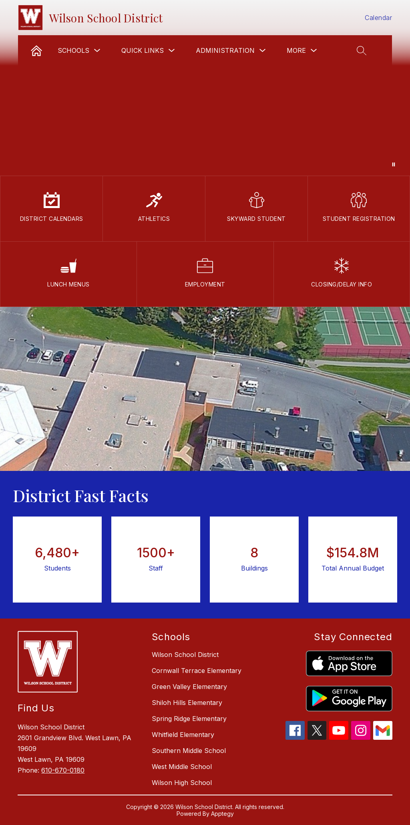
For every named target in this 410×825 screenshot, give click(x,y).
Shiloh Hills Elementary (187, 703)
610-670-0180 (62, 770)
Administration (225, 50)
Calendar (378, 18)
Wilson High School (182, 783)
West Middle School (182, 767)
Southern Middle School (189, 751)
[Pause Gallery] (393, 164)
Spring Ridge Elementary (189, 719)
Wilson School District (185, 655)
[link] (36, 50)
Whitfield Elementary (183, 735)
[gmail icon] (382, 737)
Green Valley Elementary (189, 687)
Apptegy (222, 813)
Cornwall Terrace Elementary (196, 671)
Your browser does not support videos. (205, 88)
